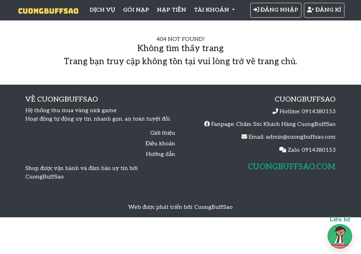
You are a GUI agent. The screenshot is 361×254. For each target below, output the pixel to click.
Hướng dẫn (160, 154)
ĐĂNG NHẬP (275, 10)
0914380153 (319, 111)
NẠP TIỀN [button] (171, 10)
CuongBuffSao (213, 207)
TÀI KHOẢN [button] (212, 10)
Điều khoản (160, 143)
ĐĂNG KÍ (324, 10)
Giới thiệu (162, 133)
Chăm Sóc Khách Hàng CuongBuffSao (286, 124)
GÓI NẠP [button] (136, 10)
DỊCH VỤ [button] (102, 10)
